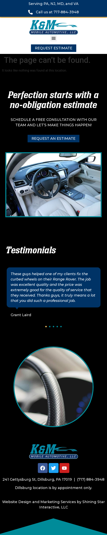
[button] (53, 38)
